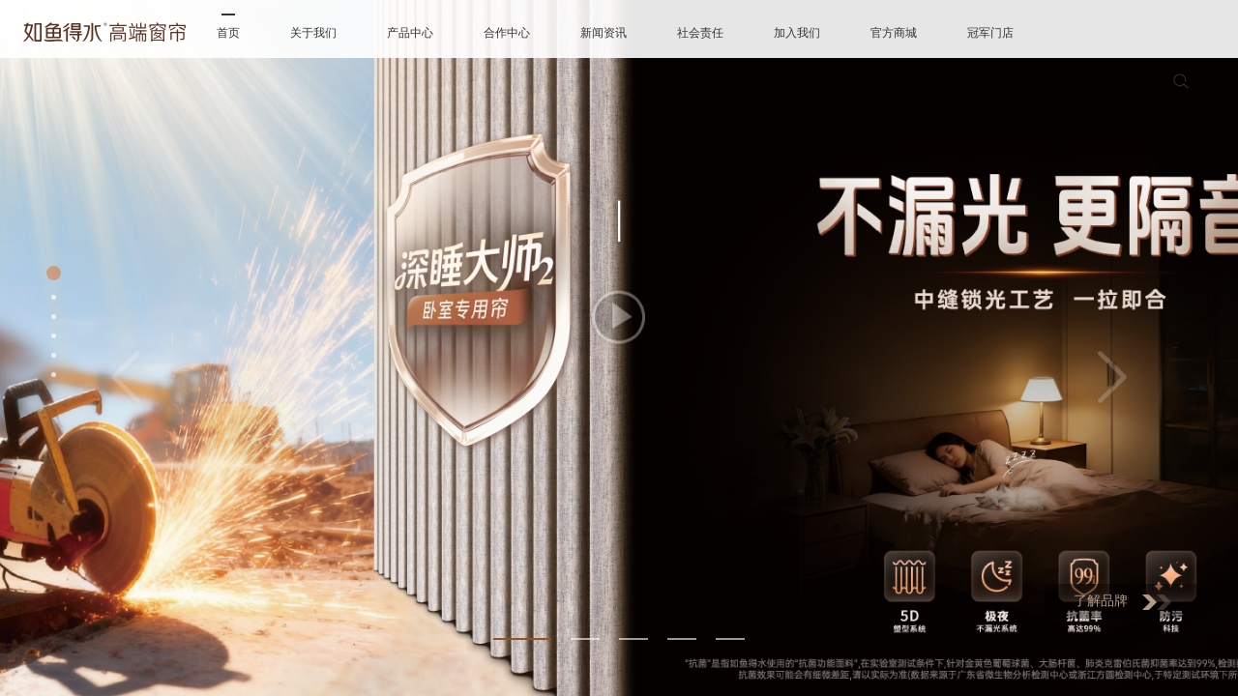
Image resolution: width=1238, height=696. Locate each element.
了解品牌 (1122, 602)
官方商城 (893, 33)
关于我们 (313, 33)
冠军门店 (990, 33)
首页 (228, 33)
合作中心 (507, 33)
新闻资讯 (603, 33)
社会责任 (700, 33)
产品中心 (410, 33)
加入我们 (797, 33)
